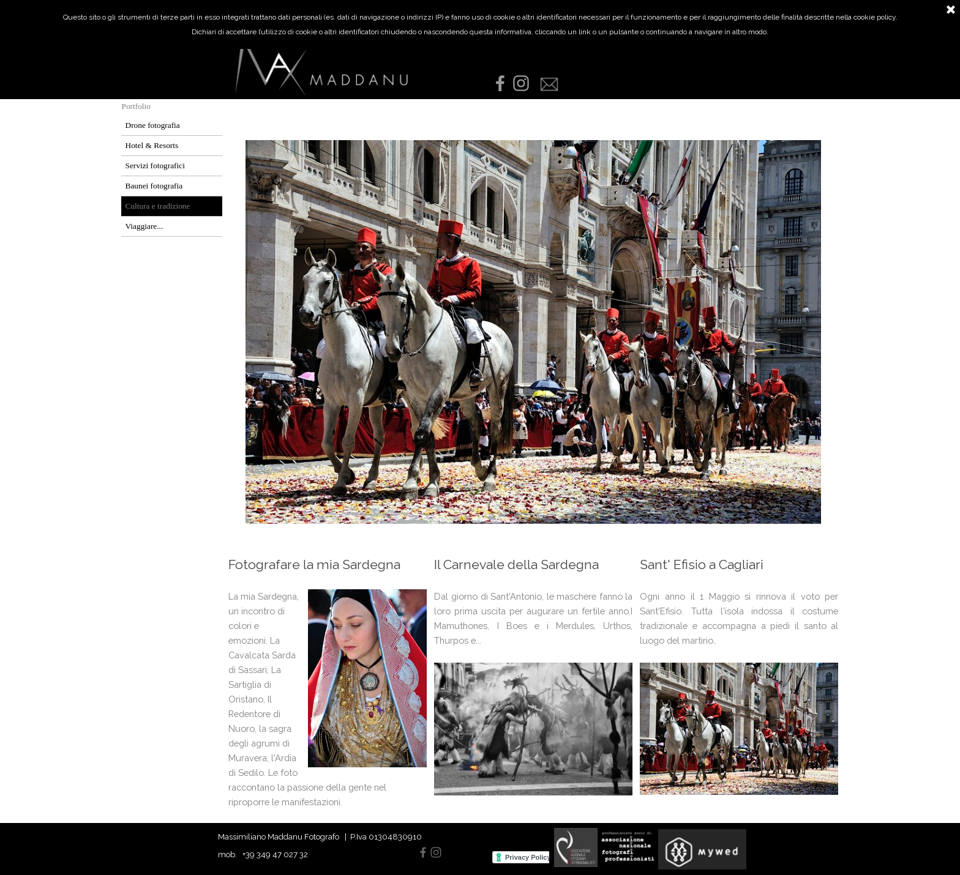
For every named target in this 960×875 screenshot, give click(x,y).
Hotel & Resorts (152, 145)
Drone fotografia (153, 125)
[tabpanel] (327, 689)
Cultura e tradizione (158, 205)
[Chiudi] (951, 10)
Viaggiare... (144, 226)
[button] (549, 78)
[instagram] (521, 83)
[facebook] (500, 83)
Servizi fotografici (155, 165)
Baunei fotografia (154, 185)
